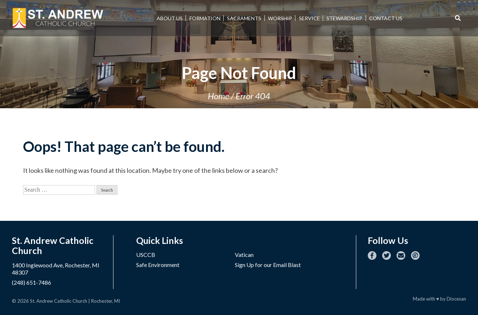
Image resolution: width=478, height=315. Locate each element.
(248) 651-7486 (31, 282)
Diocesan (456, 299)
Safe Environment (157, 264)
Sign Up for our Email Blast (268, 264)
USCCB (145, 254)
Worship (280, 18)
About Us (170, 18)
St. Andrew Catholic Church (58, 301)
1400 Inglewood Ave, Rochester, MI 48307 (55, 269)
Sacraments (244, 18)
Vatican (244, 254)
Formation (204, 18)
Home (218, 96)
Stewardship (344, 18)
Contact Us (385, 18)
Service (309, 18)
